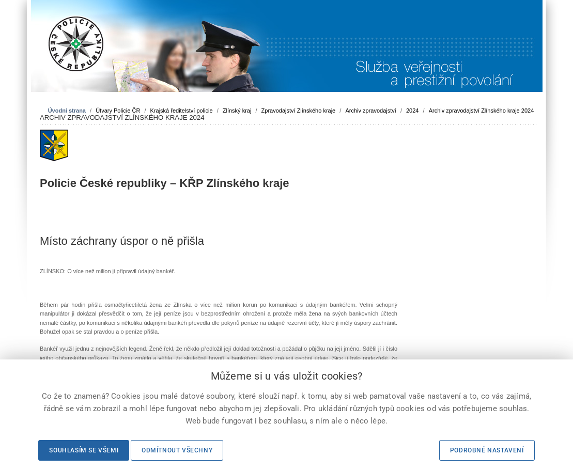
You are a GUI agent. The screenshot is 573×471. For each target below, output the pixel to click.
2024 (412, 110)
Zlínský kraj (237, 110)
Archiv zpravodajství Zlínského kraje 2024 (481, 110)
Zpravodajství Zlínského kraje (298, 110)
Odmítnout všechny (177, 450)
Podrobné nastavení (487, 450)
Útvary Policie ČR (118, 110)
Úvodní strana (67, 110)
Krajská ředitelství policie (181, 110)
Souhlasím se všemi (83, 450)
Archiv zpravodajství (370, 110)
